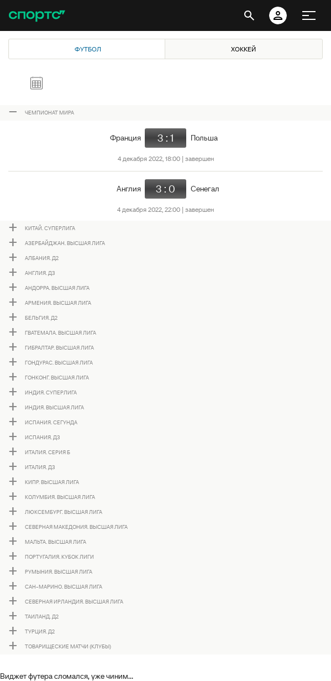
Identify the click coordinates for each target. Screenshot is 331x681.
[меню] (309, 15)
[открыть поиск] (249, 15)
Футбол (88, 49)
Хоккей (243, 49)
